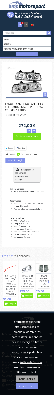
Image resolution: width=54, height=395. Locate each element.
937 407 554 (28, 16)
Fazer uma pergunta (29, 154)
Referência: (10, 114)
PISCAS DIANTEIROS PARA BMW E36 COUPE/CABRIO (44, 281)
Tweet (9, 148)
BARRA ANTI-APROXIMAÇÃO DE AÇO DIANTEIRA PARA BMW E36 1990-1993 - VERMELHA (10, 285)
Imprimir (12, 154)
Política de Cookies (31, 362)
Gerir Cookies (27, 379)
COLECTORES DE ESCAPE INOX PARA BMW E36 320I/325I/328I (27, 281)
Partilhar (21, 148)
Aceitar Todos (27, 386)
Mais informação (15, 160)
